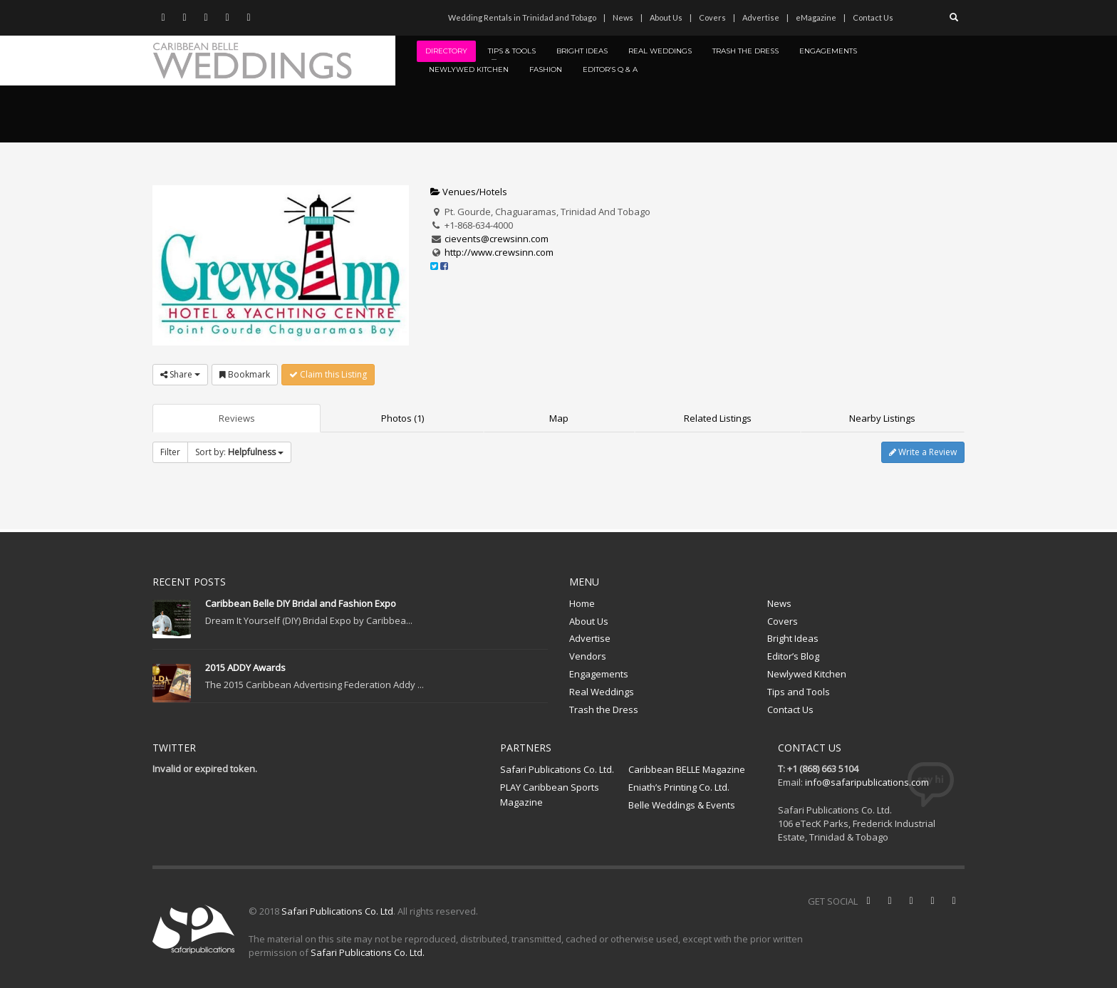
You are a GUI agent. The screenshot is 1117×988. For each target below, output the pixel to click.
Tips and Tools (798, 691)
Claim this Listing (328, 374)
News (623, 17)
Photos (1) (402, 418)
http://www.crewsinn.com (499, 252)
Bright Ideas (793, 638)
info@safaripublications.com (867, 782)
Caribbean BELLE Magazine (686, 769)
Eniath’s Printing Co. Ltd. (678, 787)
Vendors (587, 656)
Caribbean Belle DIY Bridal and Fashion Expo (300, 603)
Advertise (760, 17)
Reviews (237, 418)
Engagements (598, 673)
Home (582, 603)
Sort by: (239, 452)
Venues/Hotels (468, 191)
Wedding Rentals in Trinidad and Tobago (522, 17)
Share (180, 374)
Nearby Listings (882, 418)
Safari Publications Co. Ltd (337, 911)
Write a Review (923, 452)
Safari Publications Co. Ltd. (557, 769)
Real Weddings (601, 691)
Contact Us (873, 17)
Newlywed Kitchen (806, 673)
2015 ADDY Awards (245, 667)
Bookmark (244, 374)
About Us (666, 17)
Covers (712, 17)
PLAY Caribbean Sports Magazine (549, 794)
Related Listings (718, 418)
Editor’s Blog (793, 656)
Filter (170, 452)
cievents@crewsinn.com (497, 238)
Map (558, 418)
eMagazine (816, 17)
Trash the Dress (603, 709)
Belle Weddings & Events (681, 805)
